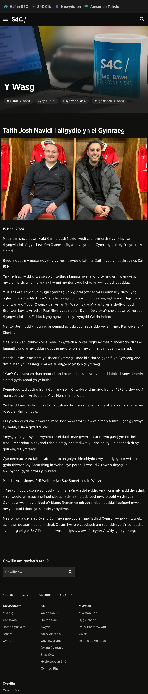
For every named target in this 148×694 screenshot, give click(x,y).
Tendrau (8, 634)
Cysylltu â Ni (12, 690)
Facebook (45, 595)
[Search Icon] (142, 19)
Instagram (27, 595)
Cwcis (83, 634)
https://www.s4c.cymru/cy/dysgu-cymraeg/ (101, 531)
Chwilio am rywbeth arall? (25, 561)
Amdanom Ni (50, 613)
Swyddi (46, 627)
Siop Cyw (47, 654)
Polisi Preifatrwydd (92, 627)
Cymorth (9, 641)
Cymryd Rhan (50, 668)
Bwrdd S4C (49, 620)
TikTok (61, 595)
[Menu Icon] (6, 19)
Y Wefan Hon (88, 613)
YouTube (9, 595)
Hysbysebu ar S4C (54, 661)
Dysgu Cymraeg (52, 648)
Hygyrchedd (87, 620)
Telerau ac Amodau (92, 641)
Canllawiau (10, 620)
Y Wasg (8, 613)
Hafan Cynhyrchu (15, 627)
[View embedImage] (74, 179)
